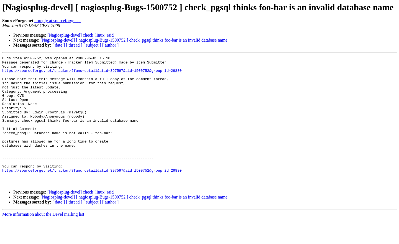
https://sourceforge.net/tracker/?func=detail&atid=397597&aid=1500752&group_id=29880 (91, 73)
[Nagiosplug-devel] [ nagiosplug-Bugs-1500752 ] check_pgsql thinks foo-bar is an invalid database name (133, 40)
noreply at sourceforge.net (57, 20)
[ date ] (58, 45)
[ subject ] (92, 45)
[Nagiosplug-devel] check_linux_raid (80, 35)
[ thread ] (74, 45)
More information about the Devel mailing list (43, 239)
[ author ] (110, 45)
